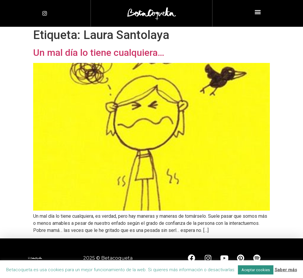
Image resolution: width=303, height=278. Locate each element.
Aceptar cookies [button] (255, 270)
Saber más (286, 269)
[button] (257, 12)
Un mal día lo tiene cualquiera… (98, 52)
